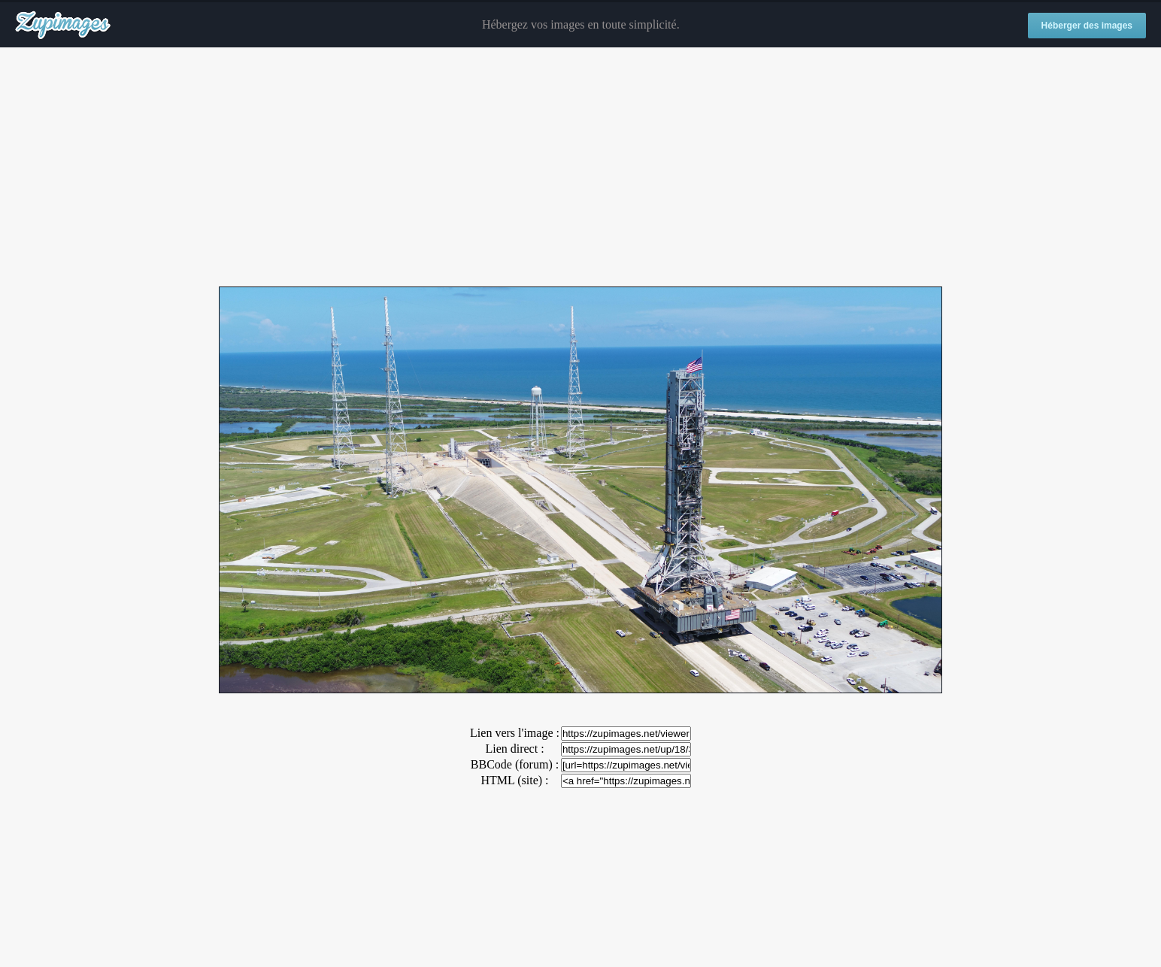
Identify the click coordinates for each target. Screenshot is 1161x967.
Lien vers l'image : (514, 732)
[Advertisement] (580, 167)
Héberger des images (1086, 25)
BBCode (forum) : (515, 764)
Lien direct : (514, 748)
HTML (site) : (514, 780)
